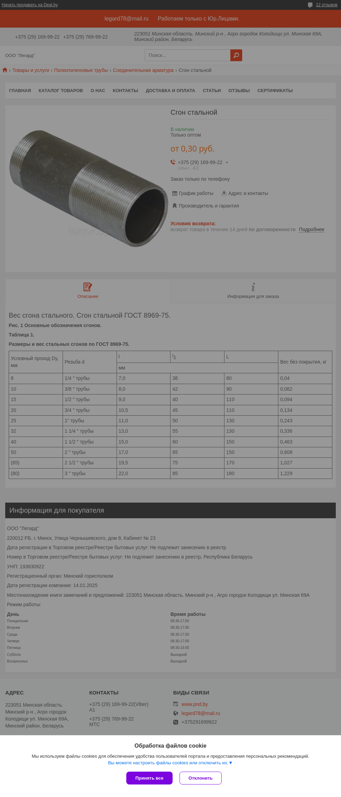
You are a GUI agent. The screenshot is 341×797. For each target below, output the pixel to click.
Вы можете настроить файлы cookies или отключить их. (168, 762)
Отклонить (201, 778)
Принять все (149, 778)
